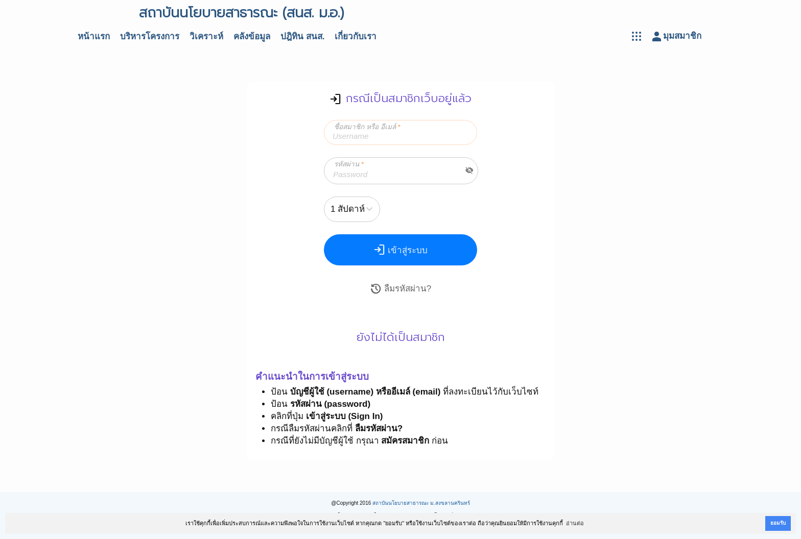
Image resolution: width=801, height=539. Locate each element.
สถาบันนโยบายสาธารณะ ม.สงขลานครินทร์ (421, 503)
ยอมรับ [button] (778, 523)
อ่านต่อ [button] (575, 523)
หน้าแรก (94, 36)
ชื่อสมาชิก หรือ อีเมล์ (367, 127)
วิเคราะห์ (206, 36)
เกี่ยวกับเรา (355, 36)
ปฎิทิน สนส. (302, 36)
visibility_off (469, 170)
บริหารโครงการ (149, 36)
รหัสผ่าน (349, 164)
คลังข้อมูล (251, 36)
